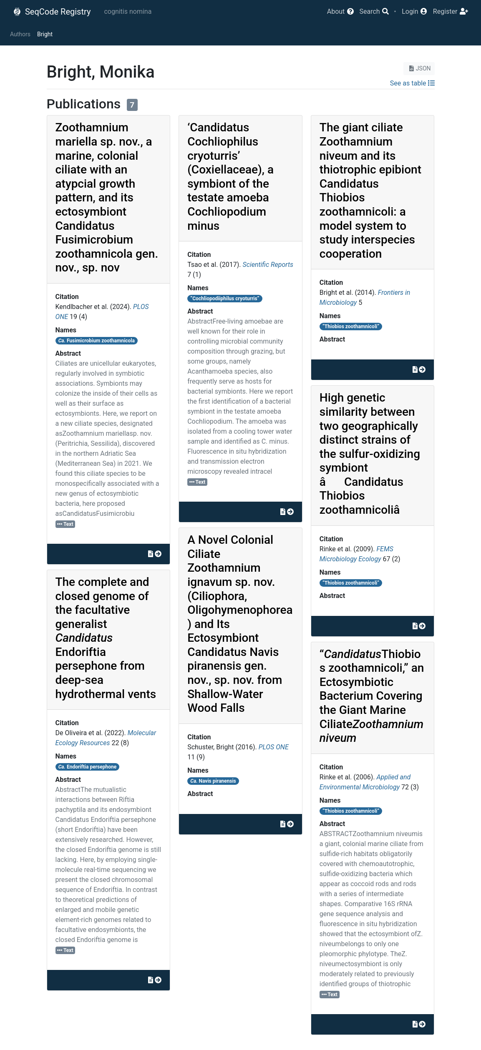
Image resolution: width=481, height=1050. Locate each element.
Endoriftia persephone (87, 767)
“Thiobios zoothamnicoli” (350, 326)
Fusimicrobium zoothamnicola (96, 341)
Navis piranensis (213, 781)
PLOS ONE (274, 747)
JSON (419, 68)
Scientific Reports (268, 265)
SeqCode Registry (52, 12)
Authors (20, 34)
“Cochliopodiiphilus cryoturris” (224, 298)
